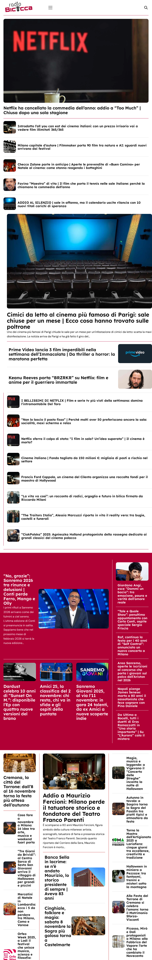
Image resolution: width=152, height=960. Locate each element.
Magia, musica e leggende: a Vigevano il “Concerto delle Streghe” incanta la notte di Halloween (135, 773)
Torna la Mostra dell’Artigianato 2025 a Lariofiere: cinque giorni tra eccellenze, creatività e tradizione (138, 844)
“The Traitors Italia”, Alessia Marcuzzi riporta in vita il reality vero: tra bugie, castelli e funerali (83, 517)
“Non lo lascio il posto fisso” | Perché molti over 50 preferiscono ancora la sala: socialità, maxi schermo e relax (84, 421)
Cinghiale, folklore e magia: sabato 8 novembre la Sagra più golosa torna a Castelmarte (58, 926)
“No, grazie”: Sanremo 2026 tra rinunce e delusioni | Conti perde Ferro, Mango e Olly (19, 589)
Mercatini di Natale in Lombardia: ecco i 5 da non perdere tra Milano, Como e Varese (27, 909)
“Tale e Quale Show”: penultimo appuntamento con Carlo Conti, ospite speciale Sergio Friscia (132, 619)
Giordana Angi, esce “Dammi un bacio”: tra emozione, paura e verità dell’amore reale (132, 593)
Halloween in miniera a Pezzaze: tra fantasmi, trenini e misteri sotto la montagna (136, 876)
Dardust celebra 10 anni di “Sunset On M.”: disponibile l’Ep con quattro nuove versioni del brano (19, 702)
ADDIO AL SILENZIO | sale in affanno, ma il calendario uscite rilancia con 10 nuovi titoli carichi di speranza (79, 204)
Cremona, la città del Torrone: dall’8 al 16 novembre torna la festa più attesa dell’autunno (19, 791)
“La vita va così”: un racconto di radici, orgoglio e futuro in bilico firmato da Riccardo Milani (82, 498)
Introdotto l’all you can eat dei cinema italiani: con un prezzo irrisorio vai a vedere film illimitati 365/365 (78, 128)
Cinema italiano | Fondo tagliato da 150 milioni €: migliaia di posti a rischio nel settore (84, 459)
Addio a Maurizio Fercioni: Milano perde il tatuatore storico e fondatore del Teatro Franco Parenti (74, 807)
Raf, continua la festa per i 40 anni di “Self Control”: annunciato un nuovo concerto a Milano (132, 645)
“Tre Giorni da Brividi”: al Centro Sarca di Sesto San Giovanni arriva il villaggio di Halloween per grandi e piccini (27, 868)
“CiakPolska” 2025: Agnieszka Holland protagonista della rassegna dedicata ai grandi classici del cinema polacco (84, 536)
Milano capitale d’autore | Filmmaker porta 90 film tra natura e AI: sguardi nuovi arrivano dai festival (82, 147)
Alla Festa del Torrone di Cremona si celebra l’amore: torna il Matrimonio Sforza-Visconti (137, 908)
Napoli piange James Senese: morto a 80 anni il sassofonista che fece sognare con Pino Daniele (132, 697)
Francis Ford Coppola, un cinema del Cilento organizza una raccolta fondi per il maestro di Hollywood (84, 478)
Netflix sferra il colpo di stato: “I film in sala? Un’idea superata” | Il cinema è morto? (83, 440)
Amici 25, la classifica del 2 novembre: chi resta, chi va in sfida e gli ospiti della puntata (55, 700)
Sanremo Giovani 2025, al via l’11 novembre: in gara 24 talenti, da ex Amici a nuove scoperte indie (92, 702)
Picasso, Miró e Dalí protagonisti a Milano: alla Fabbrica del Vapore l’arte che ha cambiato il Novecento (137, 942)
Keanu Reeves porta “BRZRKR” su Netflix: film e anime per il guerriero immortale (58, 380)
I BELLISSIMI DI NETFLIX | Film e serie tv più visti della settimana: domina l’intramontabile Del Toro (82, 402)
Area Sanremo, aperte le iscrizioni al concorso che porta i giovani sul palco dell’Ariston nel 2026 (132, 671)
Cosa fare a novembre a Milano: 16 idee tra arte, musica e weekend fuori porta (26, 828)
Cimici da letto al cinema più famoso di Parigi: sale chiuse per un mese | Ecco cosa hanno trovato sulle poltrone (78, 320)
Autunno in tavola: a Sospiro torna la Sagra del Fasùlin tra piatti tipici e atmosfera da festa (137, 810)
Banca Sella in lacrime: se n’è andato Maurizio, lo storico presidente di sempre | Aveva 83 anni (57, 878)
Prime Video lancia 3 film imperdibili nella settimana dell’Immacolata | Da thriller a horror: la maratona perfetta (62, 354)
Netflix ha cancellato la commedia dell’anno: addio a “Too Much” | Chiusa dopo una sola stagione (72, 110)
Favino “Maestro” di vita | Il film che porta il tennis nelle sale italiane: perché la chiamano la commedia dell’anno (81, 185)
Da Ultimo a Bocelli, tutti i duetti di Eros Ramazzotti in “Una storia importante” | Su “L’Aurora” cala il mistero (131, 727)
